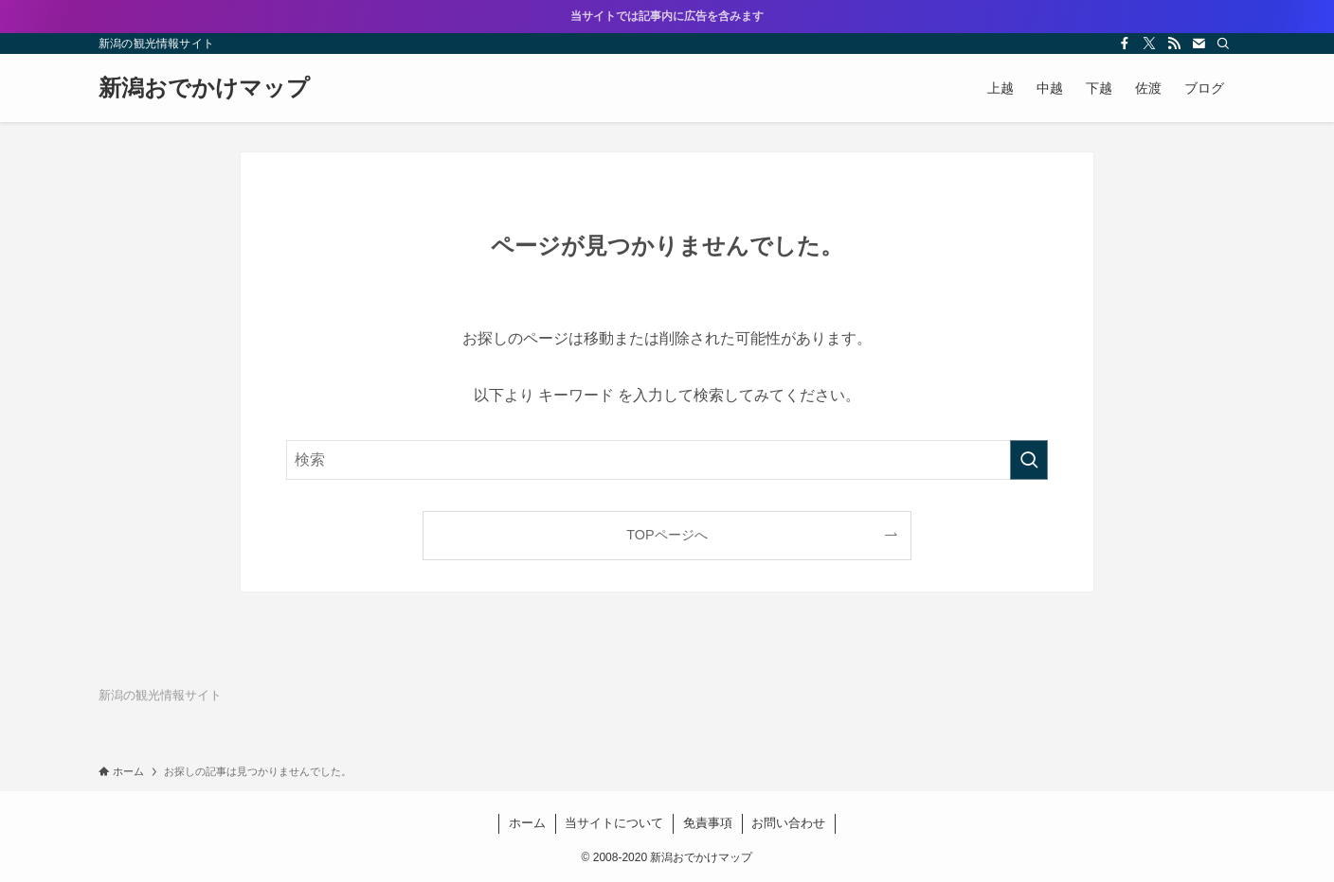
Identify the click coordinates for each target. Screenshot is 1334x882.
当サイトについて (614, 823)
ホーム (527, 823)
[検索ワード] (667, 460)
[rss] (1174, 43)
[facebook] (1124, 43)
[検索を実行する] (1029, 460)
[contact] (1198, 43)
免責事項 (707, 823)
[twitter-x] (1149, 43)
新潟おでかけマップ (204, 88)
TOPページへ (666, 534)
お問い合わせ (788, 823)
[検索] (1223, 43)
